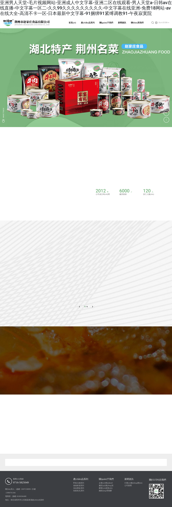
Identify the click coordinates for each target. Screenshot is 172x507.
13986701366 (11, 493)
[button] (79, 306)
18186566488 (21, 496)
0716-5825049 (21, 482)
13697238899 (26, 489)
